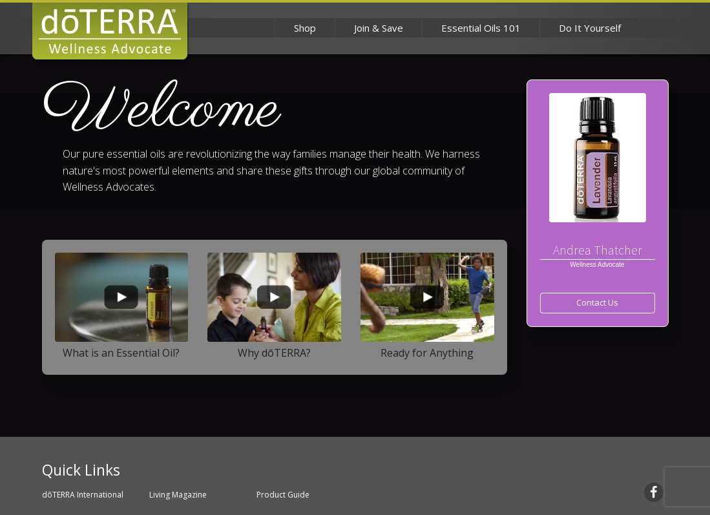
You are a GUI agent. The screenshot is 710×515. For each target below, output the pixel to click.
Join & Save (378, 27)
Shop (305, 27)
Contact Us (597, 302)
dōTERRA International (82, 494)
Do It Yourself (590, 27)
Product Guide (282, 494)
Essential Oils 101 (481, 27)
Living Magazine (178, 494)
